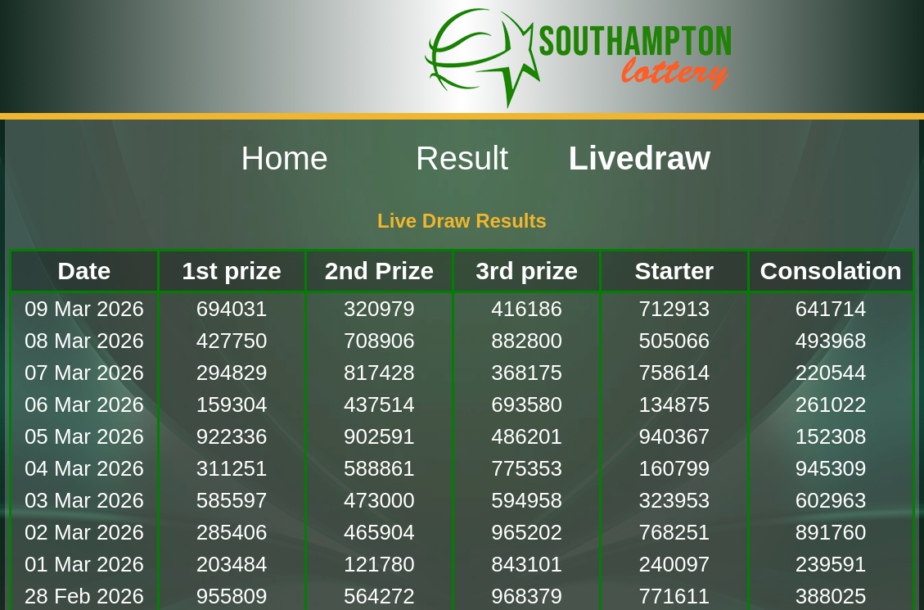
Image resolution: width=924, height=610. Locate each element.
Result (462, 158)
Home (284, 158)
